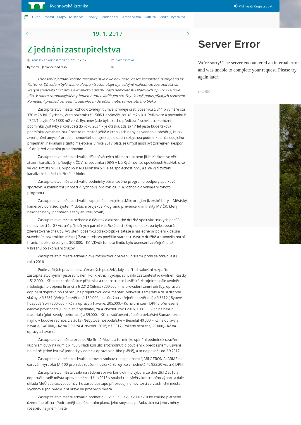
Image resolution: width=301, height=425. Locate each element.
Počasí (48, 16)
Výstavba (178, 16)
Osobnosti (109, 16)
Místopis (76, 16)
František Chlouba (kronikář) (50, 60)
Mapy (61, 16)
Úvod (36, 16)
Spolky (92, 16)
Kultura (150, 16)
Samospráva (131, 16)
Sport (163, 16)
